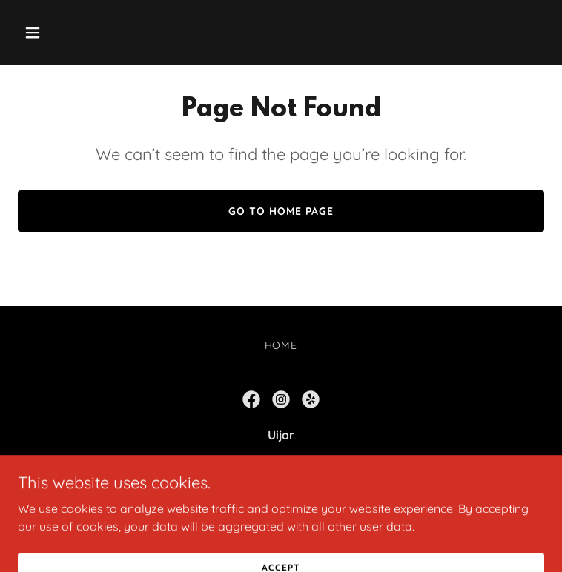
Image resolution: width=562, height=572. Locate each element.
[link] (251, 399)
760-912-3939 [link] (281, 494)
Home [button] (281, 345)
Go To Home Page (281, 211)
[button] (57, 32)
